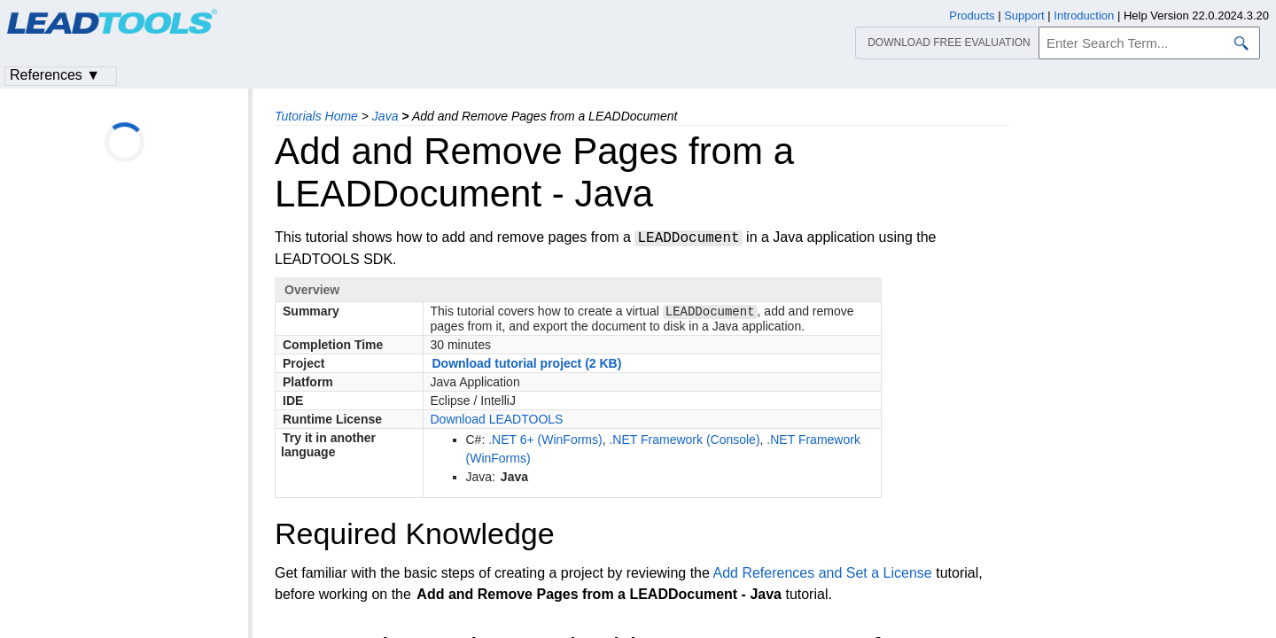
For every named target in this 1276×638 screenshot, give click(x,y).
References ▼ (55, 74)
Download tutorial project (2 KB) (527, 365)
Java (385, 116)
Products (971, 15)
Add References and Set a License (821, 574)
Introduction (1084, 15)
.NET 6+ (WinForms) (545, 441)
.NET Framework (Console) (684, 441)
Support (1024, 15)
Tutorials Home (316, 116)
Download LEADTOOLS (497, 421)
